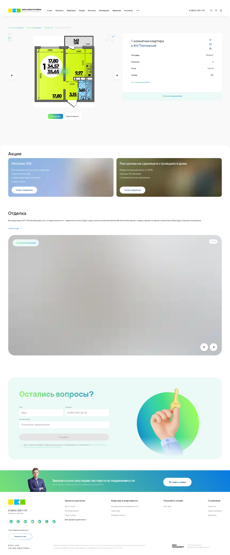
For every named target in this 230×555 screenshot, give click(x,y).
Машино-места (118, 515)
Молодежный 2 (72, 510)
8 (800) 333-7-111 (197, 10)
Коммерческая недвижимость (125, 506)
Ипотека (92, 10)
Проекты (59, 10)
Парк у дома (70, 515)
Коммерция (104, 10)
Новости (212, 506)
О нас (49, 10)
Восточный (70, 506)
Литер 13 (48, 27)
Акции (82, 10)
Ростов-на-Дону (16, 27)
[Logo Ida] (191, 546)
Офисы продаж (215, 510)
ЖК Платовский (34, 27)
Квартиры (71, 10)
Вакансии (117, 10)
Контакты (128, 10)
